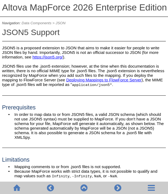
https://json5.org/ (47, 57)
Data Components (36, 23)
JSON (60, 23)
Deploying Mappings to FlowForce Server (104, 80)
